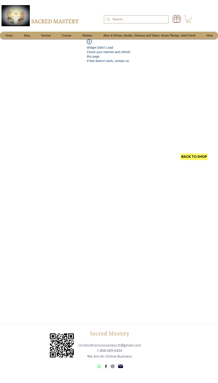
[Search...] (136, 19)
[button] (188, 19)
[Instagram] (112, 366)
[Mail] (120, 366)
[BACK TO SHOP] (194, 156)
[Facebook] (106, 366)
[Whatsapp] (99, 366)
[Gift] (176, 19)
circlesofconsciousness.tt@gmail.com (109, 345)
